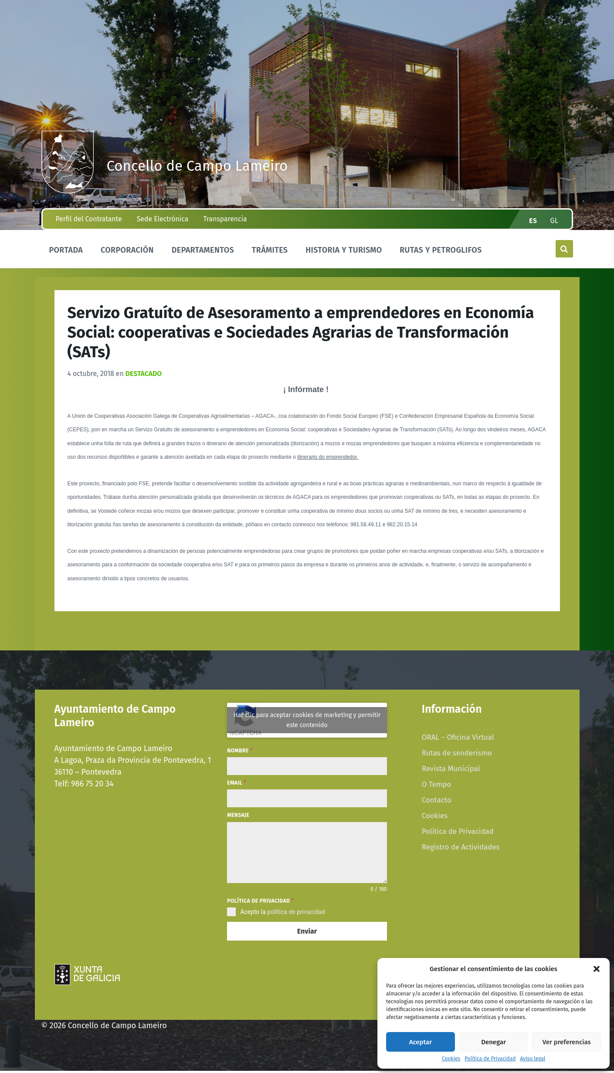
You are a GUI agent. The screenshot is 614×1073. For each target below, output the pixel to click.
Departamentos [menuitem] (203, 256)
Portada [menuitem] (66, 256)
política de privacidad (296, 917)
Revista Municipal (451, 774)
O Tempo (436, 790)
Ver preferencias (567, 1042)
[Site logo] (67, 193)
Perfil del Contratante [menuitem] (89, 225)
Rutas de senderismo (457, 759)
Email (236, 789)
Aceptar (420, 1042)
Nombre (240, 757)
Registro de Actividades (461, 853)
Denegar (493, 1042)
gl (554, 227)
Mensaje (238, 821)
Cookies (451, 1059)
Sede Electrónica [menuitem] (162, 225)
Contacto (436, 806)
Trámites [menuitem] (270, 256)
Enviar (307, 937)
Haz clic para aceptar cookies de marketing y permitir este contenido (307, 726)
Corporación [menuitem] (127, 256)
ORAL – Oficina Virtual (458, 743)
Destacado (144, 380)
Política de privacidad (260, 907)
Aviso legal (532, 1059)
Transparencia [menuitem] (225, 225)
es (533, 227)
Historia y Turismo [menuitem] (343, 256)
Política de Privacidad (490, 1059)
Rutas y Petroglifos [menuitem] (441, 256)
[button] (596, 969)
